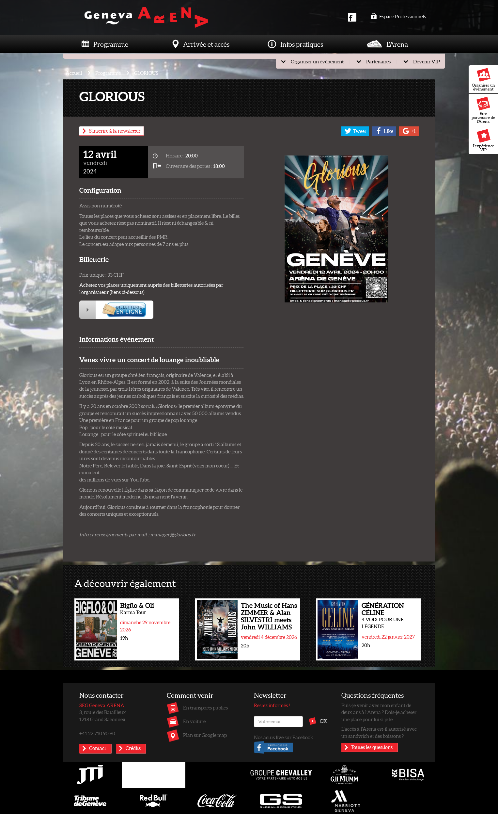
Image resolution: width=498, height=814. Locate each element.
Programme (110, 44)
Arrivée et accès (206, 44)
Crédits (133, 748)
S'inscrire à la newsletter (114, 131)
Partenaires (378, 61)
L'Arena (397, 44)
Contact (97, 748)
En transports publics (205, 707)
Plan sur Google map (205, 735)
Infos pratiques (301, 44)
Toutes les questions (372, 747)
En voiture (194, 721)
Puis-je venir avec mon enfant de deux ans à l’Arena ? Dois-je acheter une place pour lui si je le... (378, 712)
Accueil (74, 73)
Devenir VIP (426, 61)
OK (323, 721)
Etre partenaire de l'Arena (483, 110)
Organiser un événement (483, 79)
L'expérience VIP (483, 140)
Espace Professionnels (398, 16)
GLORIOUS (146, 73)
